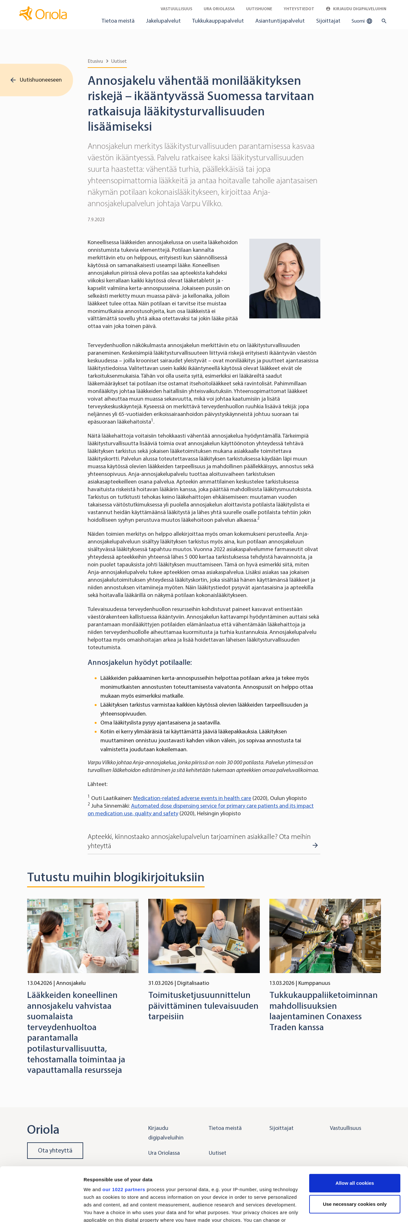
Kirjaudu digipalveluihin (356, 8)
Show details (98, 1209)
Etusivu (95, 61)
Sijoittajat (328, 20)
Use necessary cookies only (355, 1153)
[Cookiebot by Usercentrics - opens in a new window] (41, 1209)
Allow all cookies (355, 1132)
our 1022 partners (123, 1139)
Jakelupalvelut (163, 20)
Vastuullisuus (176, 8)
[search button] (382, 21)
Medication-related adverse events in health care (192, 798)
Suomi (362, 21)
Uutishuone (259, 8)
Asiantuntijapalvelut (280, 20)
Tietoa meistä (118, 20)
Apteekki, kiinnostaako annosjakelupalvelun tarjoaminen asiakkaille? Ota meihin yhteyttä (199, 841)
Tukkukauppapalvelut (218, 20)
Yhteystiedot (299, 8)
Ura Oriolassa (219, 8)
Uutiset (119, 61)
